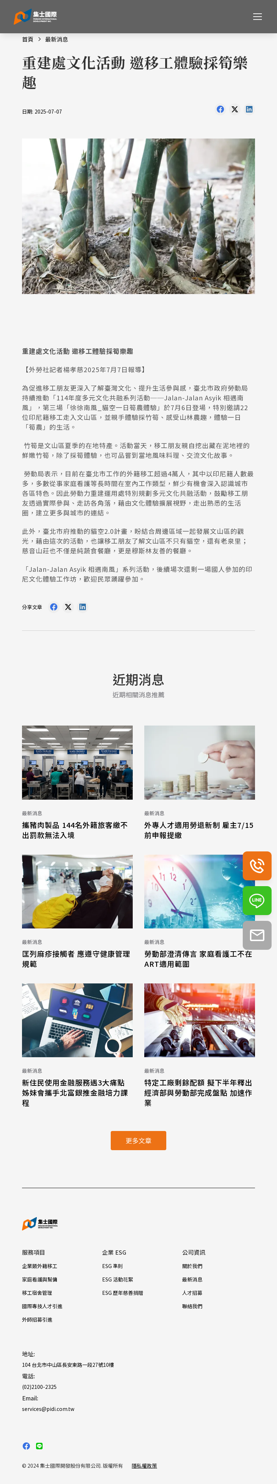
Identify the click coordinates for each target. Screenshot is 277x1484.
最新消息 (192, 1279)
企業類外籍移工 (39, 1266)
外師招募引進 (37, 1319)
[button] (256, 16)
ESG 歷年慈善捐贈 (122, 1292)
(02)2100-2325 (39, 1386)
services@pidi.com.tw (48, 1408)
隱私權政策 (144, 1465)
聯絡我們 (192, 1306)
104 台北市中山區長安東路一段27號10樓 (68, 1364)
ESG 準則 (112, 1266)
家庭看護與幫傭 (39, 1279)
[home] (35, 17)
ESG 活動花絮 (117, 1279)
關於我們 (192, 1266)
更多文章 (138, 1140)
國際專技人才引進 (42, 1306)
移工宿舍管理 (37, 1292)
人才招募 (192, 1292)
